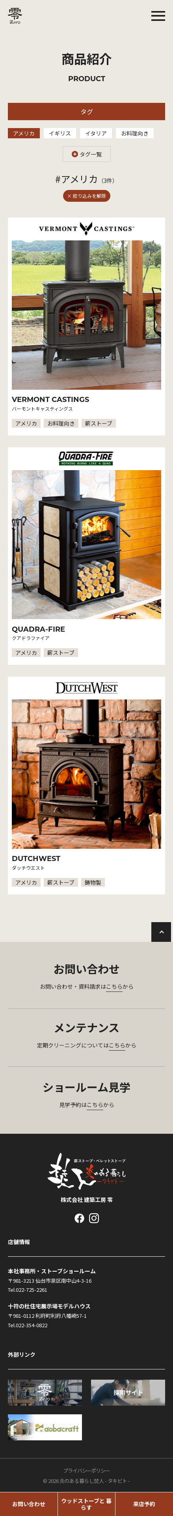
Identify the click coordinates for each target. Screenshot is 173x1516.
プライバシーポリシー (86, 1470)
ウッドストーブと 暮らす (86, 1504)
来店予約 (144, 1504)
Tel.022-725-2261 (27, 1289)
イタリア (96, 133)
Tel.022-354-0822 (27, 1325)
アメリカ (24, 133)
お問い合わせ (28, 1504)
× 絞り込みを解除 (86, 195)
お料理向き (135, 133)
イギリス (60, 133)
